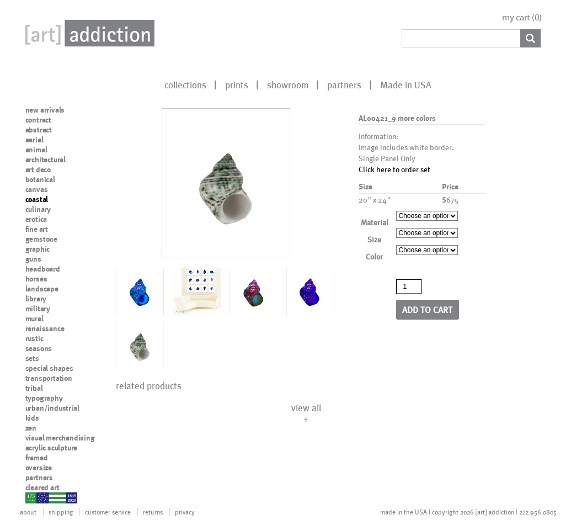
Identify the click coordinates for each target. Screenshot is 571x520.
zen (30, 427)
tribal (34, 388)
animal (36, 149)
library (36, 298)
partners (344, 84)
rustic (34, 338)
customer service (108, 512)
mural (34, 318)
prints (236, 84)
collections (185, 84)
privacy (185, 512)
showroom (287, 84)
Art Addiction (87, 33)
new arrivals (45, 109)
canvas (36, 189)
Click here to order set (394, 169)
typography (44, 398)
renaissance (45, 328)
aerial (34, 139)
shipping (61, 512)
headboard (42, 268)
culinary (38, 209)
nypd (33, 497)
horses (36, 278)
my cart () (522, 17)
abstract (38, 129)
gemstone (41, 239)
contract (38, 119)
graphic (37, 249)
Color (374, 256)
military (37, 308)
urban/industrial (52, 408)
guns (33, 258)
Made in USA (405, 84)
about (28, 512)
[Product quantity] (409, 286)
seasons (38, 348)
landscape (41, 288)
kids (32, 417)
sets (32, 358)
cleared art (42, 487)
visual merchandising (60, 437)
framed (36, 457)
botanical (40, 179)
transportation (48, 378)
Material (374, 222)
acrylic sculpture (51, 447)
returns (153, 512)
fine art (36, 229)
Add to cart (427, 309)
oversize (38, 467)
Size (374, 239)
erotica (36, 219)
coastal (37, 199)
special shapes (49, 368)
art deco (38, 169)
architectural (45, 159)
